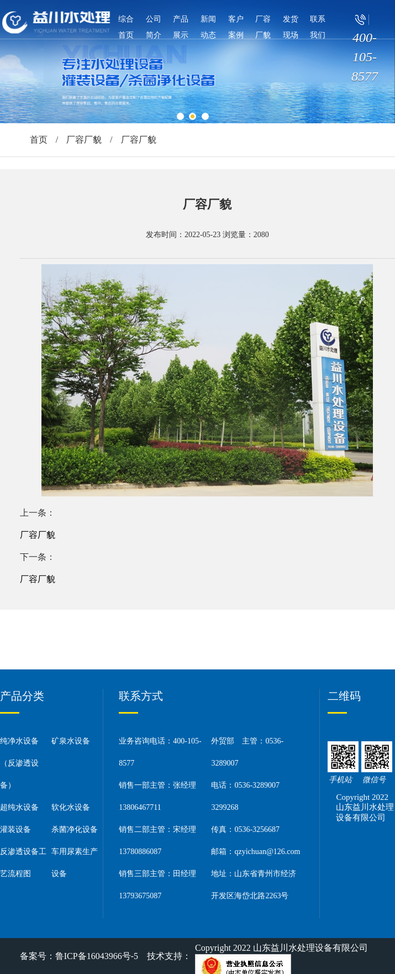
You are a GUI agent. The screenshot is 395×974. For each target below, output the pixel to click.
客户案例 (236, 27)
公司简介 (153, 27)
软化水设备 (70, 807)
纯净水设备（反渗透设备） (19, 763)
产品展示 (180, 27)
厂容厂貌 (263, 27)
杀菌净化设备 (74, 829)
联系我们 (317, 27)
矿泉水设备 (70, 741)
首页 (39, 139)
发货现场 (290, 27)
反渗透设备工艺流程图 (23, 862)
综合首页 (126, 27)
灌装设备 (15, 829)
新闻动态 (208, 27)
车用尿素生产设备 (74, 862)
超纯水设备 (19, 807)
